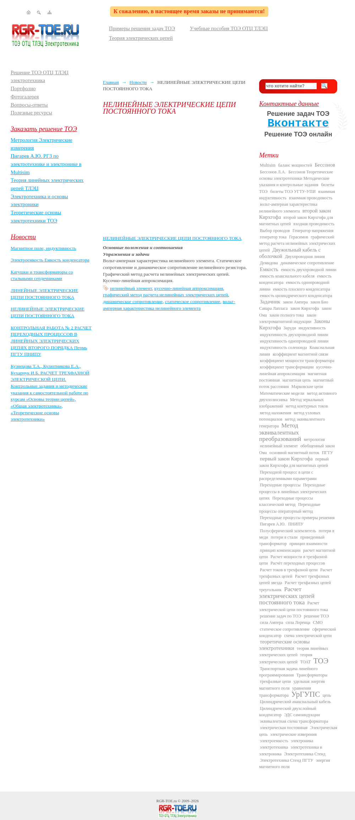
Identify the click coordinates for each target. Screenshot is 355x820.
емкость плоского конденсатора (301, 289)
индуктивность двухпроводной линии (294, 334)
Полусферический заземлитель (288, 530)
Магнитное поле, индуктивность (43, 248)
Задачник (270, 301)
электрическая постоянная (283, 727)
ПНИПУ (296, 524)
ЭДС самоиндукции (302, 714)
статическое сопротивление (192, 301)
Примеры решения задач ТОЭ (142, 28)
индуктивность (312, 327)
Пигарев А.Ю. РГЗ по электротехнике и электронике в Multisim (46, 164)
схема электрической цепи (308, 635)
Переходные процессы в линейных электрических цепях (293, 491)
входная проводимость (314, 223)
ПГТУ (327, 452)
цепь (327, 695)
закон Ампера (295, 302)
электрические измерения (293, 734)
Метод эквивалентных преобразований (280, 432)
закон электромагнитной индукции (287, 318)
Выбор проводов (275, 230)
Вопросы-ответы (29, 105)
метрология (314, 439)
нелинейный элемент (131, 288)
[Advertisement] (175, 175)
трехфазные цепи (275, 681)
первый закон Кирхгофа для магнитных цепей (294, 462)
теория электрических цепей (285, 658)
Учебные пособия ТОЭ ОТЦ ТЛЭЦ (229, 28)
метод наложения (275, 412)
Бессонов (325, 165)
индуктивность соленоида (283, 347)
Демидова (269, 262)
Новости (23, 237)
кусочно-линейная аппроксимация (188, 288)
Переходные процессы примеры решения (297, 517)
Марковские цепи (307, 386)
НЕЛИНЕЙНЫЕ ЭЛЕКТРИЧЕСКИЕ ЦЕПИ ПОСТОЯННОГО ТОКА (172, 238)
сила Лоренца (298, 622)
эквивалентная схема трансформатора (294, 721)
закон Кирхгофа (304, 308)
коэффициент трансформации (287, 367)
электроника (302, 740)
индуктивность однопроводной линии (294, 341)
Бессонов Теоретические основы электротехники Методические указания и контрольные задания (296, 178)
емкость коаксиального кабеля (287, 276)
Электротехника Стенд (304, 753)
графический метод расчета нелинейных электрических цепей (165, 294)
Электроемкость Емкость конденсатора (50, 260)
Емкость (269, 269)
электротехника (274, 747)
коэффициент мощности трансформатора (297, 360)
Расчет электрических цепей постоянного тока (287, 596)
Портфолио (23, 88)
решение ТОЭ (316, 616)
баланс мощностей (295, 165)
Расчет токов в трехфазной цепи (289, 569)
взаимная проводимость (310, 197)
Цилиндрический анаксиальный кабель (295, 701)
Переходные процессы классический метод (286, 501)
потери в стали (284, 537)
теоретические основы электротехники (284, 645)
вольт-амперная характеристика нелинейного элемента (288, 207)
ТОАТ (305, 661)
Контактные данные (289, 103)
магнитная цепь (296, 380)
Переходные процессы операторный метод (289, 507)
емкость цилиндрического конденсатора (296, 295)
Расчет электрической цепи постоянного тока (293, 606)
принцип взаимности (308, 543)
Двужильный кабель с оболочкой (290, 253)
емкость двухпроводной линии (308, 269)
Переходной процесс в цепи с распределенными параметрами (288, 475)
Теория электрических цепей (141, 38)
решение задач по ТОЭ (280, 616)
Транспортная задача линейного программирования (288, 672)
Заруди (290, 327)
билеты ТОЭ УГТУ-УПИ (293, 191)
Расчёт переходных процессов (298, 563)
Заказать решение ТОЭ (44, 129)
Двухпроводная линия (304, 256)
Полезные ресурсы (31, 112)
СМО (318, 622)
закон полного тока (286, 315)
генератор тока (273, 236)
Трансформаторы (311, 675)
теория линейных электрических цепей (293, 651)
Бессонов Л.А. (273, 171)
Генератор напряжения (313, 230)
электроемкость (274, 740)
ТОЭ (320, 661)
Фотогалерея (25, 96)
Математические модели (282, 393)
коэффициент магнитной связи (300, 354)
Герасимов (298, 236)
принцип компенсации (280, 550)
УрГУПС (305, 694)
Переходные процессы (280, 484)
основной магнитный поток (294, 452)
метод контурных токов (307, 406)
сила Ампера (271, 622)
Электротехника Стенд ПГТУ (286, 760)
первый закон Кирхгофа (286, 459)
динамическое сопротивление (133, 301)
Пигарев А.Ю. (272, 524)
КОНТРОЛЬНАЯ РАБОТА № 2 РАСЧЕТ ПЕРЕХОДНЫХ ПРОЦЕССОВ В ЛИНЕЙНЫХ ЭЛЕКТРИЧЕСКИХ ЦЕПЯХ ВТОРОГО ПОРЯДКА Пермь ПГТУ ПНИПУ (51, 341)
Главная (111, 82)
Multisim (267, 165)
